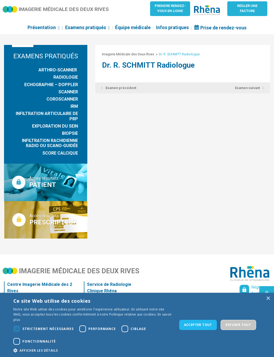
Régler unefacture (247, 8)
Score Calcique (60, 153)
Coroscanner (62, 99)
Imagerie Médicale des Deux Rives (128, 54)
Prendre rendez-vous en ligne (170, 8)
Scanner (68, 91)
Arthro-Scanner (58, 69)
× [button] (268, 299)
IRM (74, 106)
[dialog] (137, 325)
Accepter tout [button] (198, 325)
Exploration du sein (55, 126)
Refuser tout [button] (238, 325)
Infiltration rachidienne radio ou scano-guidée (50, 143)
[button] (92, 350)
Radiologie (65, 77)
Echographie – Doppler (51, 84)
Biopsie (70, 133)
